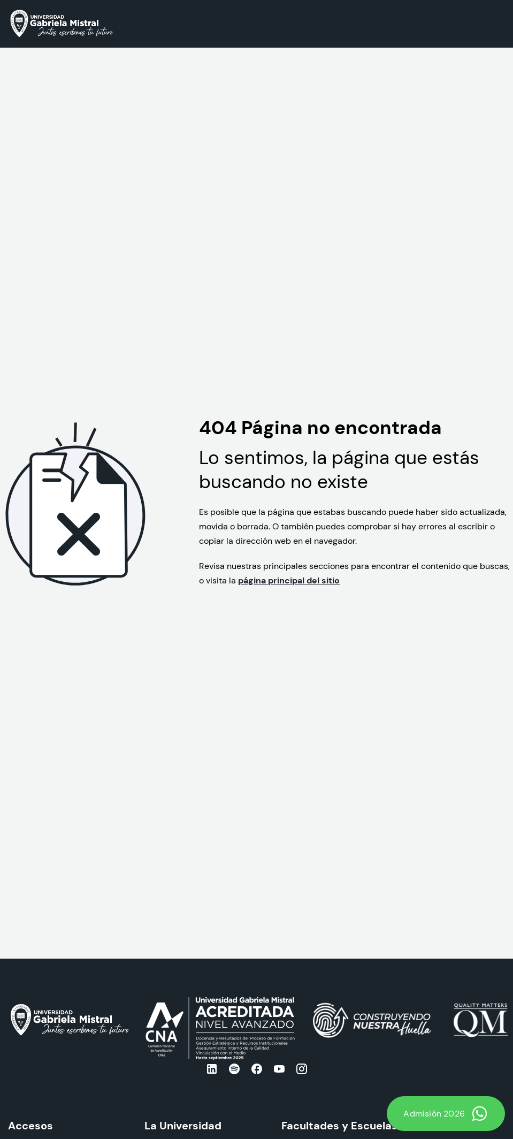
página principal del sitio (289, 580)
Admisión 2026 (445, 1113)
